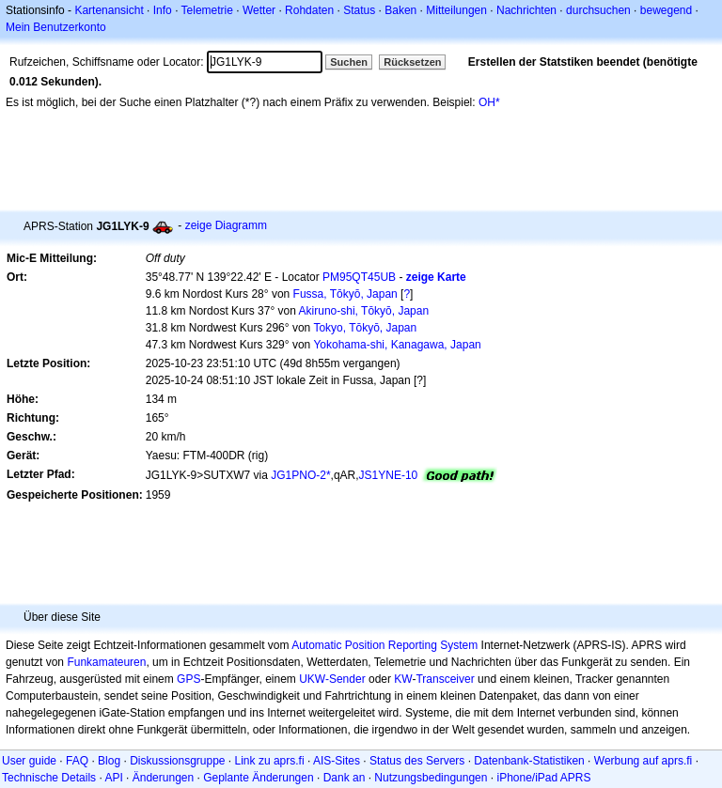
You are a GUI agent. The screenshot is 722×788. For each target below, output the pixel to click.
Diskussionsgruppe (177, 760)
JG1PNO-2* (300, 475)
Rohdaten (309, 10)
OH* (489, 102)
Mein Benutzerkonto (56, 27)
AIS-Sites (336, 760)
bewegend (666, 10)
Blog (109, 760)
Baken (400, 10)
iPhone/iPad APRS (543, 777)
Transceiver (445, 679)
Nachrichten (526, 10)
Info (162, 10)
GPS (188, 679)
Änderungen (163, 777)
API (113, 777)
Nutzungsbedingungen (430, 777)
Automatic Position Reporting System (384, 645)
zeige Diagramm (226, 225)
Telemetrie (207, 10)
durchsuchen (598, 10)
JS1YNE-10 (388, 475)
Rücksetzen (412, 62)
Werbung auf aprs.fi (643, 760)
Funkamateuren (106, 662)
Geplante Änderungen (258, 777)
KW (403, 679)
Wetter (259, 10)
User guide (29, 760)
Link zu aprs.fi (270, 760)
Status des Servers (416, 760)
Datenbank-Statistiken (529, 760)
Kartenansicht (108, 10)
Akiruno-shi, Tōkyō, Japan (364, 310)
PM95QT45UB (359, 277)
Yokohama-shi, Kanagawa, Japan (396, 344)
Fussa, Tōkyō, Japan (345, 294)
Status (359, 10)
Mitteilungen (456, 10)
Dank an (344, 777)
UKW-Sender (332, 679)
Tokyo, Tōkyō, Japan (364, 327)
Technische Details (49, 777)
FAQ (77, 760)
